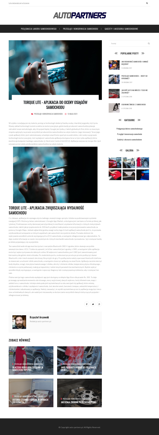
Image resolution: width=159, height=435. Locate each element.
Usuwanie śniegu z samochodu (133, 104)
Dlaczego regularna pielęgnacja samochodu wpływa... (27, 369)
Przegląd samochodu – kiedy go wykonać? (134, 77)
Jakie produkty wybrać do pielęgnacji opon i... (78, 369)
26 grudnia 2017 (126, 82)
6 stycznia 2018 (126, 108)
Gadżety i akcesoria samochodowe (121, 28)
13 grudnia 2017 (126, 68)
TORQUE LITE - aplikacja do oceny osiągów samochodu (55, 104)
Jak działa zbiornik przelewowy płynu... (79, 402)
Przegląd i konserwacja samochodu (80, 28)
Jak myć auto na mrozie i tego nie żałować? (134, 91)
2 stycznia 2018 (126, 97)
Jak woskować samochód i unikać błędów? (134, 62)
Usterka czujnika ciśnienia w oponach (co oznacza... (30, 401)
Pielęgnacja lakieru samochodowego (39, 28)
